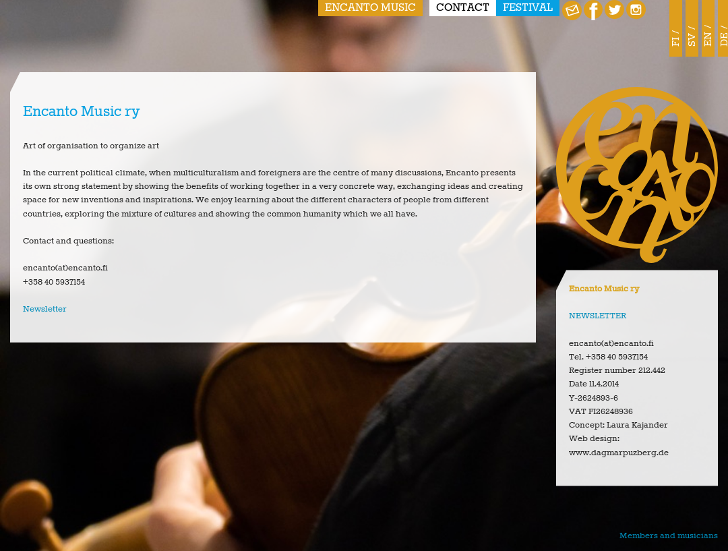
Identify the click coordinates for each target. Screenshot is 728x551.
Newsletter (45, 309)
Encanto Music (370, 8)
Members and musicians (668, 536)
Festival (528, 8)
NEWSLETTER (597, 316)
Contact (462, 8)
